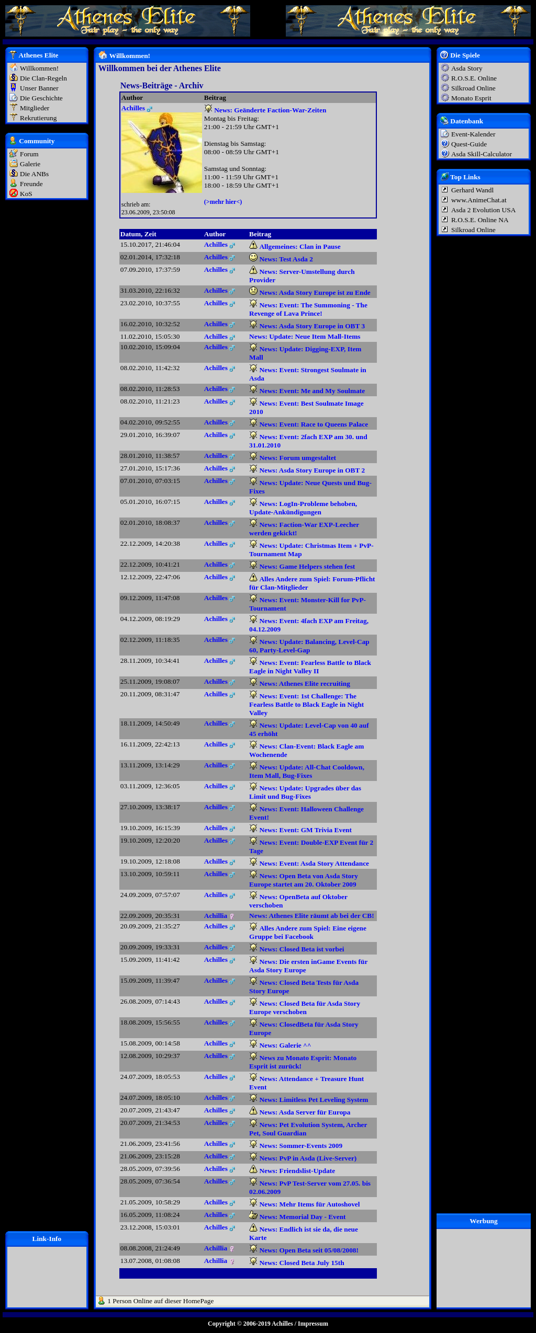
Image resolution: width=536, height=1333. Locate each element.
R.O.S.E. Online (474, 78)
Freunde (31, 184)
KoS (26, 194)
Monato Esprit (471, 98)
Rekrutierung (38, 118)
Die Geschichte (41, 98)
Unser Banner (39, 88)
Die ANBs (34, 174)
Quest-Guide (469, 144)
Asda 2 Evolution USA (483, 210)
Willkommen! (39, 68)
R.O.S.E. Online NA (480, 220)
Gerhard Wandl (472, 190)
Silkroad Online (473, 88)
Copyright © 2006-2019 (239, 1323)
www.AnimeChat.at (479, 200)
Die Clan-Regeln (43, 78)
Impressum (313, 1323)
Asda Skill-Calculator (481, 154)
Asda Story (467, 68)
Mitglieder (34, 108)
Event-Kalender (473, 134)
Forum (29, 154)
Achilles (282, 1323)
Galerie (30, 164)
